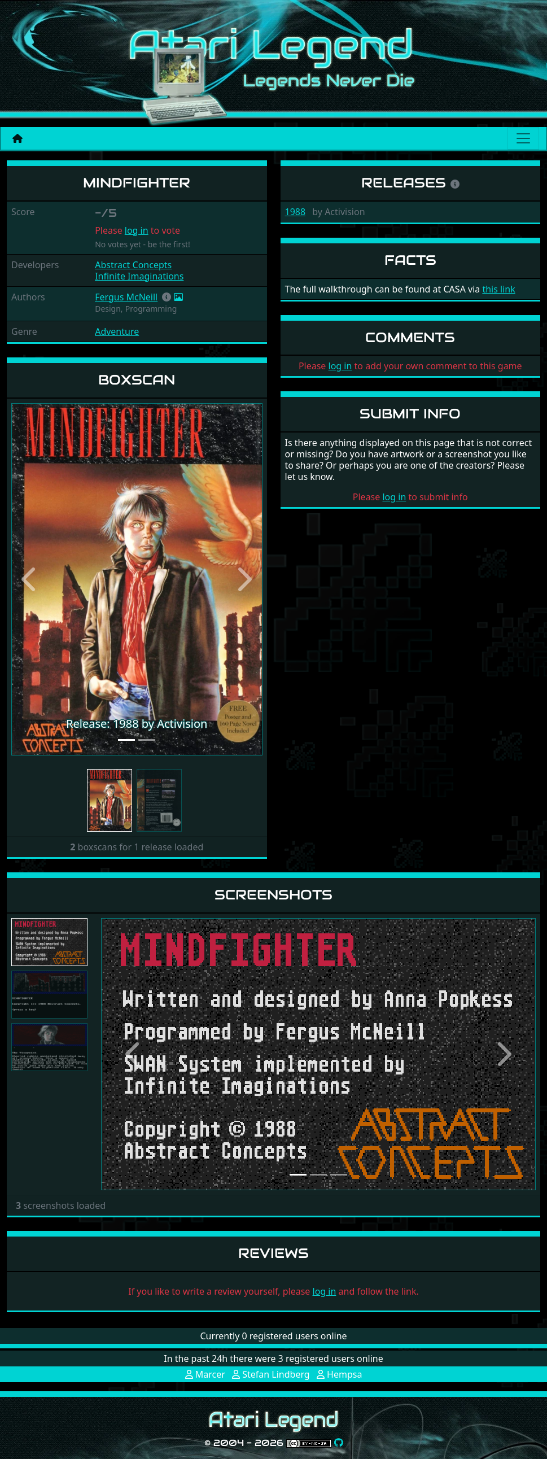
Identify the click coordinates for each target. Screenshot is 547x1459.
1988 (295, 212)
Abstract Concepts (133, 265)
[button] (166, 297)
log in (136, 230)
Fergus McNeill (126, 297)
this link (498, 289)
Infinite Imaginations (139, 276)
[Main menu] (523, 138)
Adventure (117, 331)
